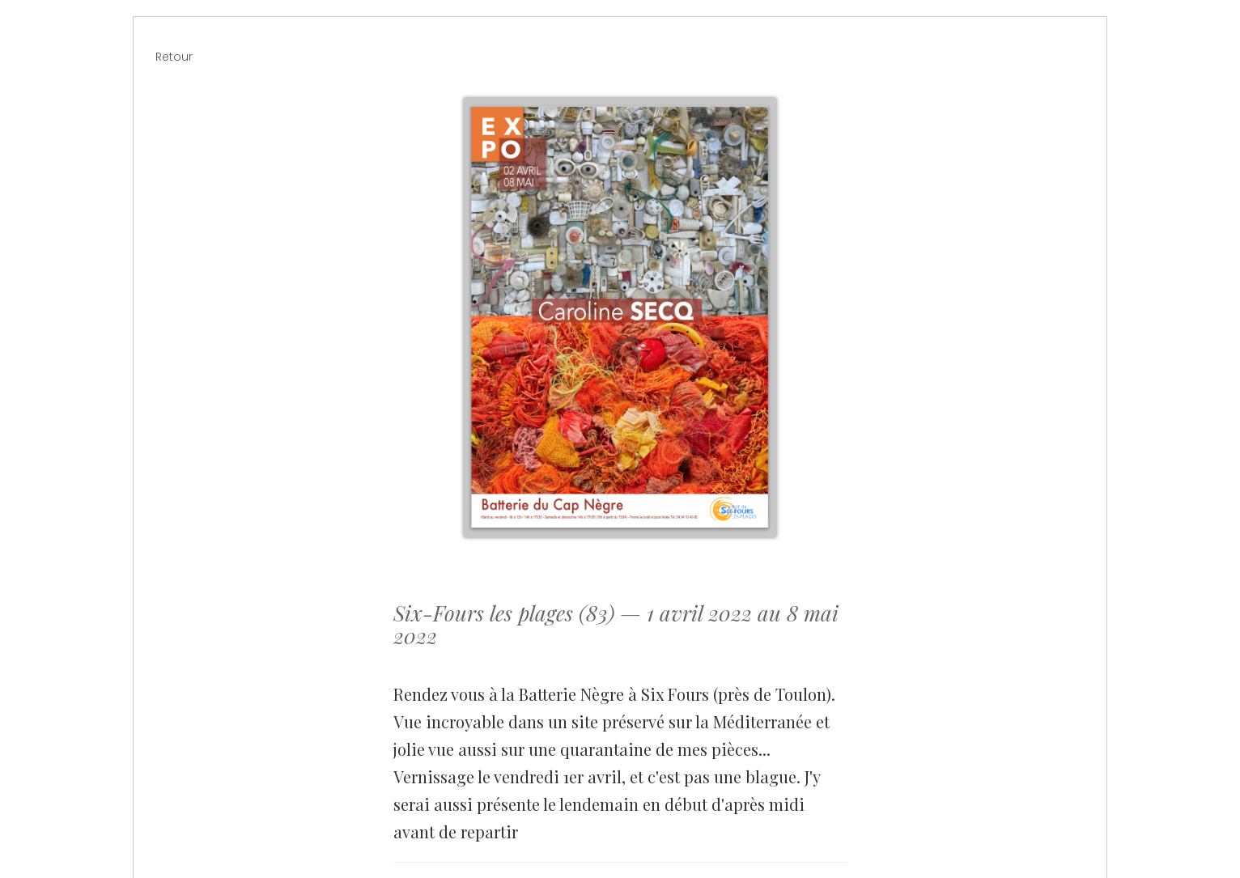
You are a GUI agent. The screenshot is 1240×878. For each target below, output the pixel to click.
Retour (174, 57)
